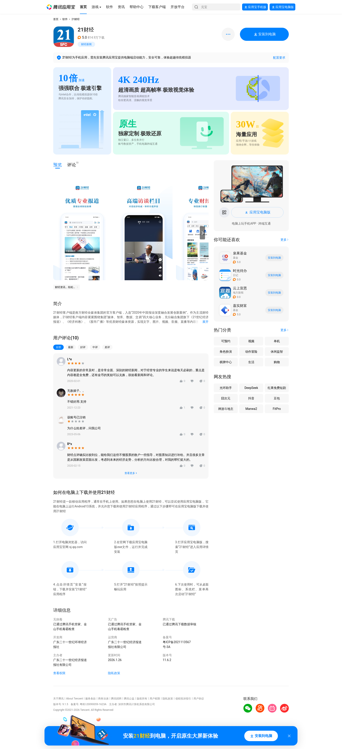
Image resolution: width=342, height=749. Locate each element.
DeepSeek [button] (251, 388)
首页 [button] (55, 19)
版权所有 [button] (142, 698)
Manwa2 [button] (251, 409)
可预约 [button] (225, 341)
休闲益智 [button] (277, 351)
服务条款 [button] (90, 698)
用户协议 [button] (198, 698)
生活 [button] (251, 362)
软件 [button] (65, 19)
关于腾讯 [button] (58, 698)
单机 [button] (277, 341)
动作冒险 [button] (251, 351)
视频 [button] (251, 341)
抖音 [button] (251, 398)
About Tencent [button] (74, 698)
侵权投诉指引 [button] (183, 698)
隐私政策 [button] (114, 673)
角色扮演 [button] (226, 351)
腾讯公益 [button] (129, 698)
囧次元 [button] (225, 398)
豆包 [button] (277, 398)
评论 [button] (71, 164)
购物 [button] (277, 362)
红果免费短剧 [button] (277, 388)
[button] (61, 7)
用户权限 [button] (155, 698)
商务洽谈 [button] (103, 698)
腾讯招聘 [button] (116, 698)
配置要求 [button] (279, 57)
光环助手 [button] (226, 388)
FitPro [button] (277, 409)
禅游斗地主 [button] (225, 409)
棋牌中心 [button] (226, 362)
